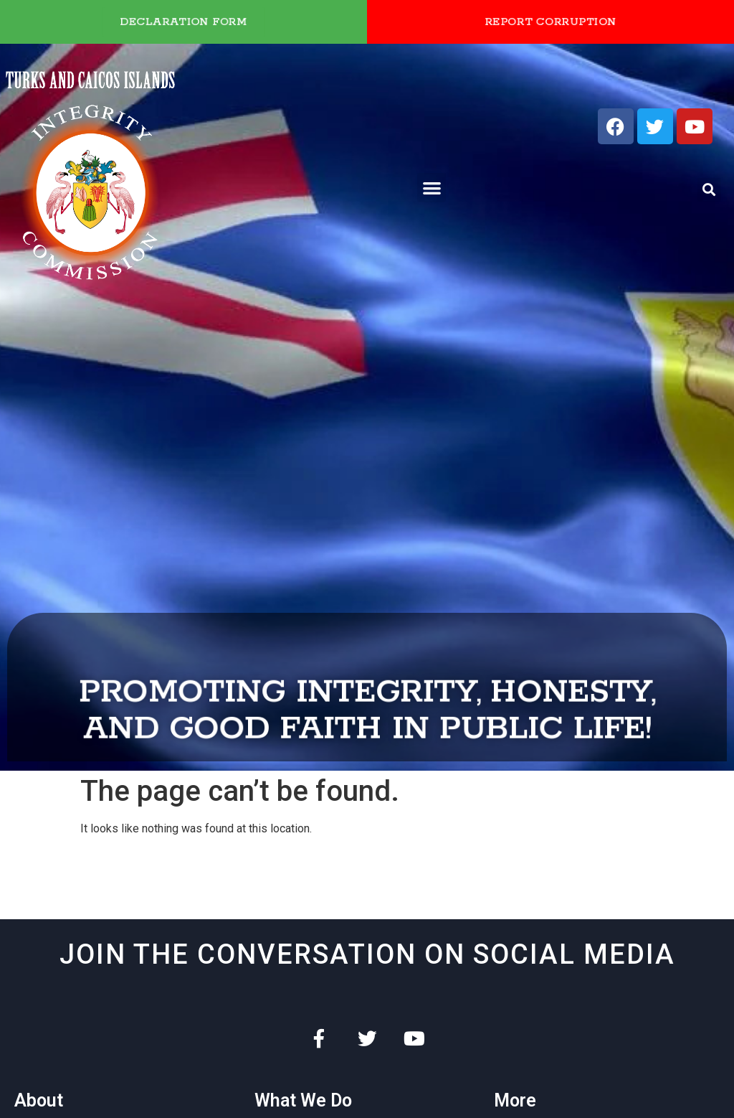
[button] (432, 187)
